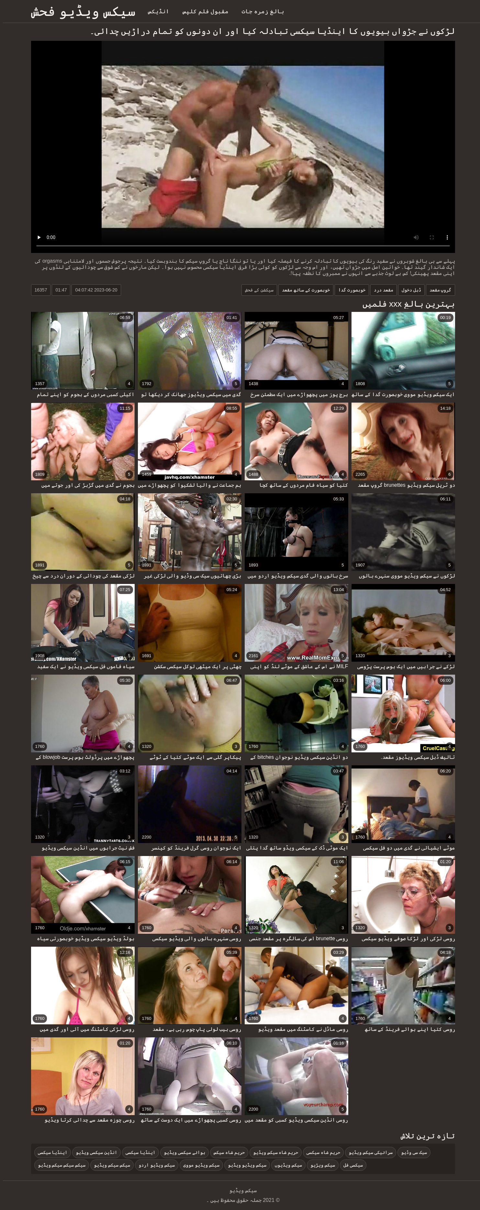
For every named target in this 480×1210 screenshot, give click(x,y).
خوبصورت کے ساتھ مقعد (303, 289)
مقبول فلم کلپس (203, 11)
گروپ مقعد (438, 289)
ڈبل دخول (408, 289)
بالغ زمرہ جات (260, 11)
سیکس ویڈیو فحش (80, 11)
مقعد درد (380, 289)
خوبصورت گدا (349, 289)
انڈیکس (155, 11)
